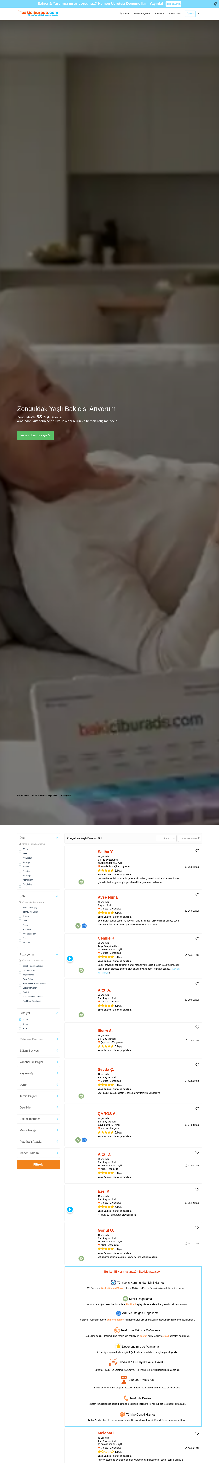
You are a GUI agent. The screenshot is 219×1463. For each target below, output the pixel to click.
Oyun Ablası (28, 979)
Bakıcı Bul (41, 795)
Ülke (22, 837)
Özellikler (26, 1107)
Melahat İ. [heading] (106, 1433)
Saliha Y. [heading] (106, 852)
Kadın (25, 1024)
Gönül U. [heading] (106, 1230)
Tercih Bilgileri (29, 1096)
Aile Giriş (159, 13)
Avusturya (27, 875)
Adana (25, 925)
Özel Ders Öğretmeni (32, 1001)
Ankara (26, 916)
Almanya (26, 862)
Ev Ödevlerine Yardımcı (33, 997)
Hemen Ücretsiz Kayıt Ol (35, 435)
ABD (25, 853)
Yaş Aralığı (27, 1073)
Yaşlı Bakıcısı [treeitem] (54, 795)
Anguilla (26, 871)
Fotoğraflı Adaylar (31, 1141)
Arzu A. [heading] (104, 990)
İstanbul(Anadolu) (30, 912)
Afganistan (27, 858)
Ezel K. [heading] (104, 1191)
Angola (26, 867)
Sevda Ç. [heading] (106, 1069)
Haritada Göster (190, 838)
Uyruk (23, 1084)
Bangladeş (27, 884)
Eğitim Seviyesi (29, 1050)
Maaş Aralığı (28, 1130)
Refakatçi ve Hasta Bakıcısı (34, 983)
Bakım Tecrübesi (30, 1119)
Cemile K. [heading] (106, 938)
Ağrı (24, 938)
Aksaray (26, 942)
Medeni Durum (29, 1153)
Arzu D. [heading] (104, 1154)
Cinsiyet (25, 1013)
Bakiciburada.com (25, 795)
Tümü (25, 1019)
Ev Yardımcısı (29, 970)
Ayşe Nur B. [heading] (109, 897)
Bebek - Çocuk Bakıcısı (33, 966)
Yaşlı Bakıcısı (28, 975)
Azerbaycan (28, 880)
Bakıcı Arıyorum (142, 13)
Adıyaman (27, 929)
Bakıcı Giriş (175, 13)
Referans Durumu (31, 1039)
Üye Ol (190, 13)
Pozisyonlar (27, 954)
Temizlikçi (27, 992)
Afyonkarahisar (29, 934)
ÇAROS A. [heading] (107, 1113)
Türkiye (26, 849)
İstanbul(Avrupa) (30, 907)
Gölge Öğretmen (30, 988)
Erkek (25, 1028)
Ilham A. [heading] (105, 1031)
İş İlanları (125, 13)
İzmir (25, 921)
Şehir (23, 896)
